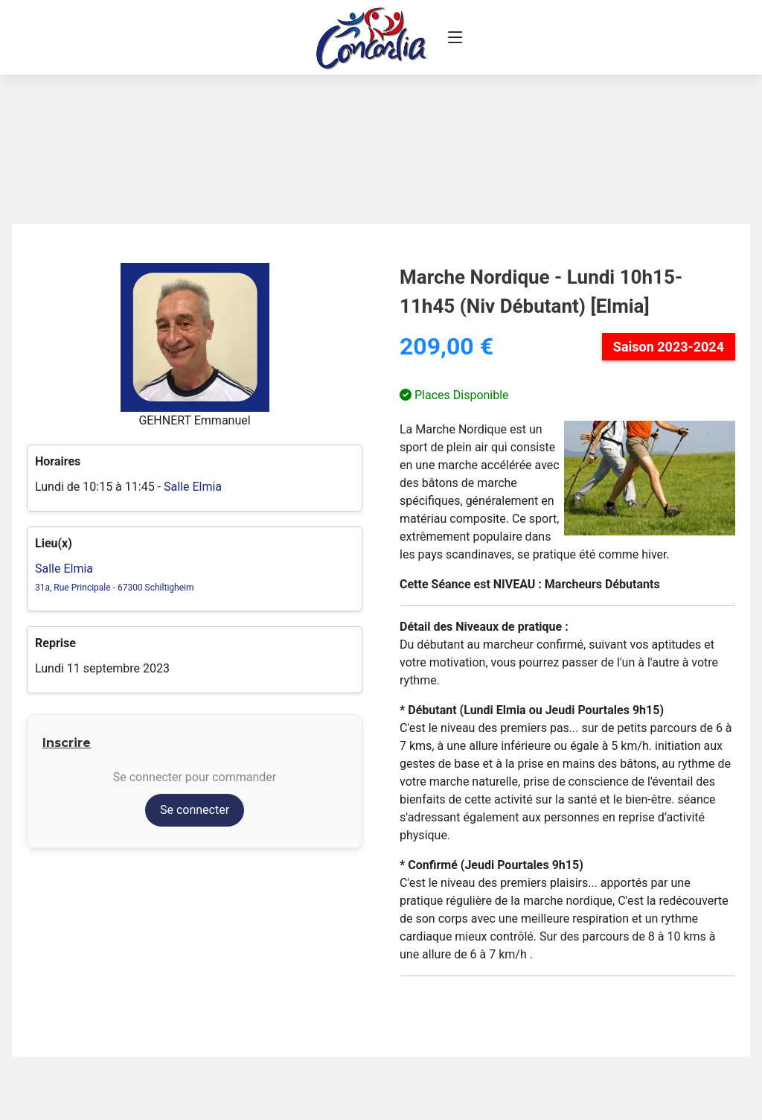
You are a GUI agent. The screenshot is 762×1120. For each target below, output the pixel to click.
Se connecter (194, 810)
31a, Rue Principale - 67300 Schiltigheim (114, 587)
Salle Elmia (193, 487)
